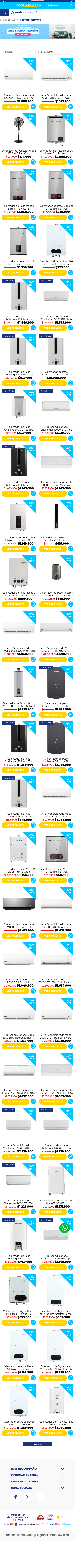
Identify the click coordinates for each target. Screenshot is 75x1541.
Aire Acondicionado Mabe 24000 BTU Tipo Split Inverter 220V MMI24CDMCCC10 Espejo (19, 925)
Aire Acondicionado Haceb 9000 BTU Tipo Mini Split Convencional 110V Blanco (56, 483)
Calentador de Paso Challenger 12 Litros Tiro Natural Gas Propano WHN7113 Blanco (56, 373)
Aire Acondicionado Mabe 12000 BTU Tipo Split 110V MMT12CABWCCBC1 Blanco (19, 96)
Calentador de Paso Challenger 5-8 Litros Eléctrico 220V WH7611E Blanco (19, 1257)
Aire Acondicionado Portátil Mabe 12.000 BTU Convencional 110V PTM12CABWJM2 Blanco (56, 1201)
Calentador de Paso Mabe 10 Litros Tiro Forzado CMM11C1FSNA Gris (18, 262)
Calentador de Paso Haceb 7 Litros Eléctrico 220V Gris (56, 593)
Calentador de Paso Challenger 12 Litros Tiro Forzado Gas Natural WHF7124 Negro (19, 759)
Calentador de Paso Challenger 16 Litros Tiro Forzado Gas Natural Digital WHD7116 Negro (56, 759)
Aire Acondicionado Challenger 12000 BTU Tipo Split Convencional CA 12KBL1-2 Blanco (56, 1146)
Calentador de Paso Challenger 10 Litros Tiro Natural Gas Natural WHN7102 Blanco (19, 373)
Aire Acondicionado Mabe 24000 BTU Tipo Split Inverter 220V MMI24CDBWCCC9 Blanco (56, 925)
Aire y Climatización (30, 20)
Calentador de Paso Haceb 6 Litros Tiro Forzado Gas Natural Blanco (56, 262)
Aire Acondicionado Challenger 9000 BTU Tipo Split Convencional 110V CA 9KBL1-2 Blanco (19, 1201)
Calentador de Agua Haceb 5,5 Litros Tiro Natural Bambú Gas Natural (18, 1312)
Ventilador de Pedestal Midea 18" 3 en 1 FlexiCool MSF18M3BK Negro (19, 151)
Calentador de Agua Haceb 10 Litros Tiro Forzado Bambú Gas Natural (18, 1367)
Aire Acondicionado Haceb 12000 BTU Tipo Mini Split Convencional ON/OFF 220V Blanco (56, 1091)
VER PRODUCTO (15, 107)
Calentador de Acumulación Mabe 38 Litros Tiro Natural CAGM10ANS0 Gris (18, 704)
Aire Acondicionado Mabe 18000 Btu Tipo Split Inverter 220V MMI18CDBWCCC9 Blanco (19, 1091)
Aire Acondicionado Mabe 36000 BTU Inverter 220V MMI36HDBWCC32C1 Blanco (56, 649)
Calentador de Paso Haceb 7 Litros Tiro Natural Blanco (18, 593)
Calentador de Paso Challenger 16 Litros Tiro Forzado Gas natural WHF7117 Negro (19, 483)
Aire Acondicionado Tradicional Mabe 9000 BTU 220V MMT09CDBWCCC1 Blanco (19, 649)
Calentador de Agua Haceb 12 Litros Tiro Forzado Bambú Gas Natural (18, 1422)
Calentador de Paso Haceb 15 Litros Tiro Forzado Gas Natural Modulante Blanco (19, 538)
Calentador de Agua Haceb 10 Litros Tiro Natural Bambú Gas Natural (56, 1312)
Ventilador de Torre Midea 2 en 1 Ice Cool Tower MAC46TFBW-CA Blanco (56, 538)
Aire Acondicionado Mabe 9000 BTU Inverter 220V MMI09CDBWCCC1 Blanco (56, 96)
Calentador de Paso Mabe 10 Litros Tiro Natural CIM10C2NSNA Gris (56, 207)
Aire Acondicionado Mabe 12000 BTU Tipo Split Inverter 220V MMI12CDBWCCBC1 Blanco (19, 1036)
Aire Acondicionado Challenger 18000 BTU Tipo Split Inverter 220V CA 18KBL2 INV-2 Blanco (19, 1146)
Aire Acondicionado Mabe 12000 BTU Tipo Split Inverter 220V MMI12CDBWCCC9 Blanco (56, 980)
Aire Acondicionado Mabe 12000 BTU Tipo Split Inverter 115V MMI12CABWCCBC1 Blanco (56, 1036)
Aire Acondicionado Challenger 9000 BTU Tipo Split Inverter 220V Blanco (56, 317)
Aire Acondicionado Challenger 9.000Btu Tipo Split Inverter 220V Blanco (56, 1257)
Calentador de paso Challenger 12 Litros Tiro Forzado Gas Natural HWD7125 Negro (56, 704)
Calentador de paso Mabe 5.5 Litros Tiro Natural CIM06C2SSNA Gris (56, 870)
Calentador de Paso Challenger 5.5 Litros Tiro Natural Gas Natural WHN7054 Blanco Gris (18, 428)
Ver (33, 106)
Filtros (8, 51)
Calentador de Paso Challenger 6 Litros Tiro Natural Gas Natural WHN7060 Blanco (19, 814)
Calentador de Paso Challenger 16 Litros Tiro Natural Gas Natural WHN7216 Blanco (19, 317)
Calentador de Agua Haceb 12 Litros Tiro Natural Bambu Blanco (56, 1367)
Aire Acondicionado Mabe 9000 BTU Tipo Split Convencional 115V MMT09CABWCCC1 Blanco (18, 980)
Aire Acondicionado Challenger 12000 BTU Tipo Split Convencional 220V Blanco (56, 428)
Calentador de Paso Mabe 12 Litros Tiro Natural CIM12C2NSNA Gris (18, 207)
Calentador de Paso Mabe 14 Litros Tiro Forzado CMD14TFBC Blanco (18, 870)
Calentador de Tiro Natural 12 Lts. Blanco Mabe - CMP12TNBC (56, 1422)
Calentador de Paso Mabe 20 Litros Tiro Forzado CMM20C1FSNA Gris (56, 151)
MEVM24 (37, 1537)
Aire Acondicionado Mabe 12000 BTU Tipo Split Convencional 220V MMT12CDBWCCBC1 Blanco (56, 814)
